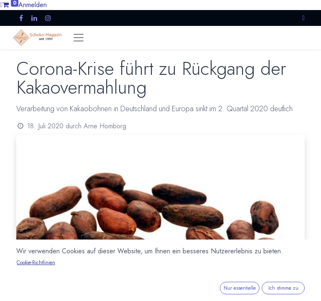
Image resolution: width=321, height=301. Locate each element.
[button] (303, 18)
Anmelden (32, 5)
